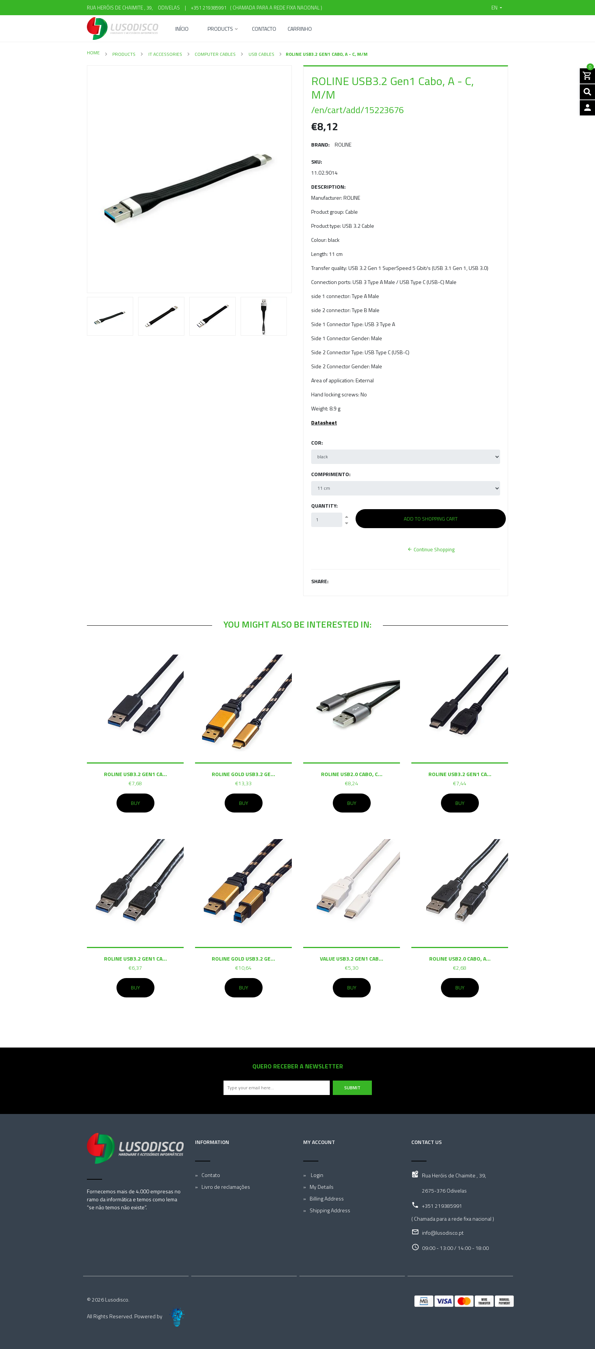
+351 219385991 (209, 7)
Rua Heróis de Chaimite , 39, (454, 1175)
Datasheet (324, 422)
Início (182, 29)
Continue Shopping (431, 549)
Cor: (317, 443)
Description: (328, 187)
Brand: (320, 144)
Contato (210, 1175)
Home (93, 52)
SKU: (316, 162)
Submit (352, 1087)
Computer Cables (215, 54)
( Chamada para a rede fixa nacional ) (275, 7)
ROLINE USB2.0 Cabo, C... (351, 774)
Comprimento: (331, 474)
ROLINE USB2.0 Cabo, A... (460, 958)
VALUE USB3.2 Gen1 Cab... (351, 958)
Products (220, 29)
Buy (135, 803)
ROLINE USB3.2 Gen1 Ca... (135, 774)
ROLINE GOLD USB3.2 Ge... (243, 774)
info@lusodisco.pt (443, 1233)
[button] (496, 7)
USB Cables (260, 54)
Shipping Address (330, 1210)
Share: (320, 581)
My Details (322, 1187)
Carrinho (300, 29)
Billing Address (327, 1198)
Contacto (264, 29)
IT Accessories (164, 54)
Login (316, 1175)
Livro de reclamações (225, 1187)
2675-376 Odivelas (444, 1190)
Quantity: (324, 506)
